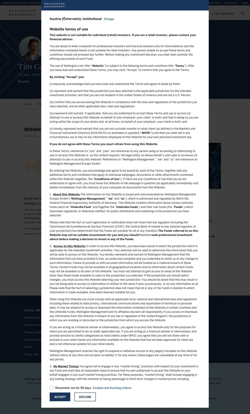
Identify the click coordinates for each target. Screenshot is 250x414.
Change (109, 19)
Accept (60, 397)
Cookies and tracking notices (112, 388)
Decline (85, 397)
